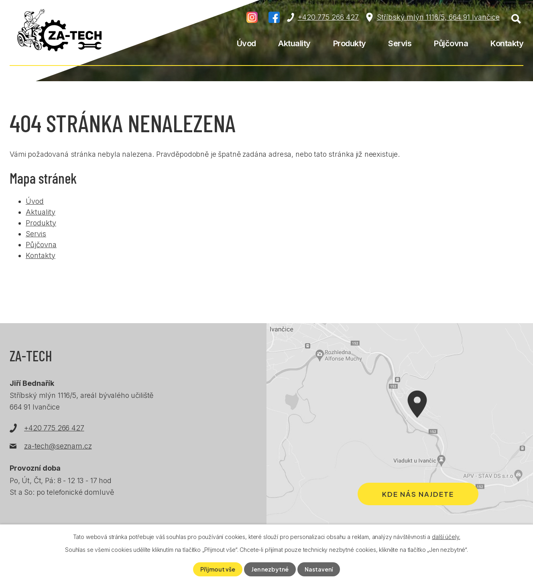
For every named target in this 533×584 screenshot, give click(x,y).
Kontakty (506, 43)
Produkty (349, 43)
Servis (399, 43)
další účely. (446, 536)
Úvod (246, 43)
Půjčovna (451, 43)
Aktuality (294, 43)
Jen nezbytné (270, 569)
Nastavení (319, 569)
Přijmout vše (217, 569)
